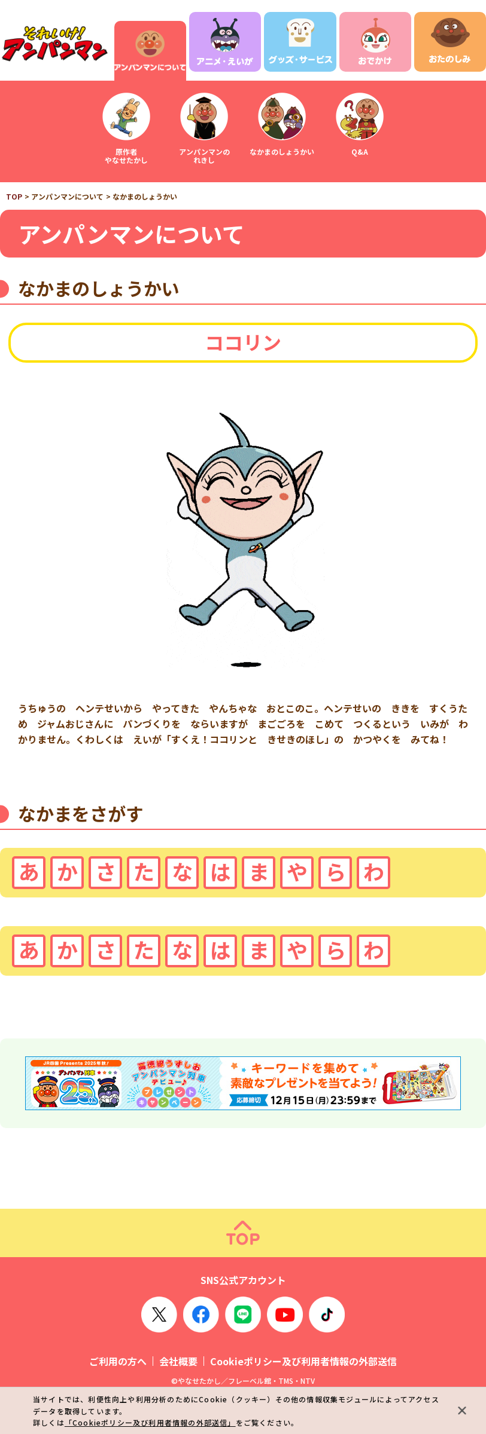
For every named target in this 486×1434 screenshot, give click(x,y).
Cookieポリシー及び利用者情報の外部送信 (303, 1361)
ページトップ (243, 1233)
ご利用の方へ (118, 1361)
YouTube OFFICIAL (285, 1314)
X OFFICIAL (159, 1314)
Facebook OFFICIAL (201, 1314)
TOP (14, 196)
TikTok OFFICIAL (327, 1314)
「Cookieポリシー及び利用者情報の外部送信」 (150, 1422)
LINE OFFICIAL (243, 1314)
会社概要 (178, 1361)
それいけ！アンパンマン (54, 44)
